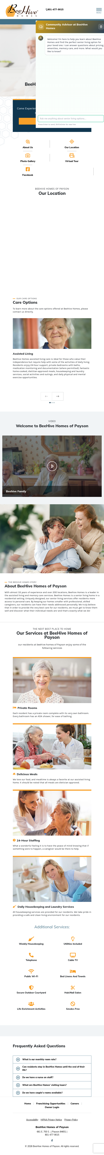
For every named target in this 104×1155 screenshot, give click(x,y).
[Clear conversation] (101, 26)
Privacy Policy (71, 1119)
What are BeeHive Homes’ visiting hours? (44, 1085)
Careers (75, 1103)
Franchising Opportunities (50, 1103)
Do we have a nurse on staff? (37, 1077)
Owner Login (52, 1107)
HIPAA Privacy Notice (51, 1119)
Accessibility (32, 1119)
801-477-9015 (55, 9)
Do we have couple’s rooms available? (42, 1092)
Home (27, 1103)
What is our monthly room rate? (39, 1059)
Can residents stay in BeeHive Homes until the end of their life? (53, 1068)
